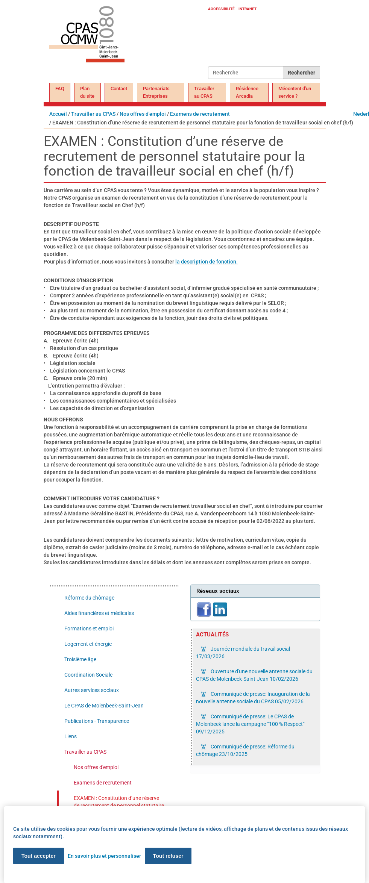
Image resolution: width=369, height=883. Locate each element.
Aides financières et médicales (99, 613)
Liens (70, 736)
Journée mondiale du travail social (243, 652)
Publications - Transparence (96, 721)
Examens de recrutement (200, 114)
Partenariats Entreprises (156, 92)
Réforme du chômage (89, 598)
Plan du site (87, 92)
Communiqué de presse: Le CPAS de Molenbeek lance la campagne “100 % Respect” (250, 724)
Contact (119, 88)
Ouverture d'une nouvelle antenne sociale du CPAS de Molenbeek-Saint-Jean (254, 675)
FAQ (59, 88)
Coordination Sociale (88, 675)
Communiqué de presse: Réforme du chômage (245, 750)
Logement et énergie (88, 644)
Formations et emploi (89, 629)
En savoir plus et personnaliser (104, 856)
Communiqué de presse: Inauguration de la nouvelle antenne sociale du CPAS (253, 697)
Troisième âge (80, 659)
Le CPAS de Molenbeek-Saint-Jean (104, 706)
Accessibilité (221, 9)
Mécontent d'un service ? (294, 92)
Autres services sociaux (91, 690)
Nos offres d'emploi (143, 114)
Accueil (58, 114)
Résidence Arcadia (247, 92)
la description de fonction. (206, 262)
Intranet (247, 9)
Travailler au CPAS (204, 92)
